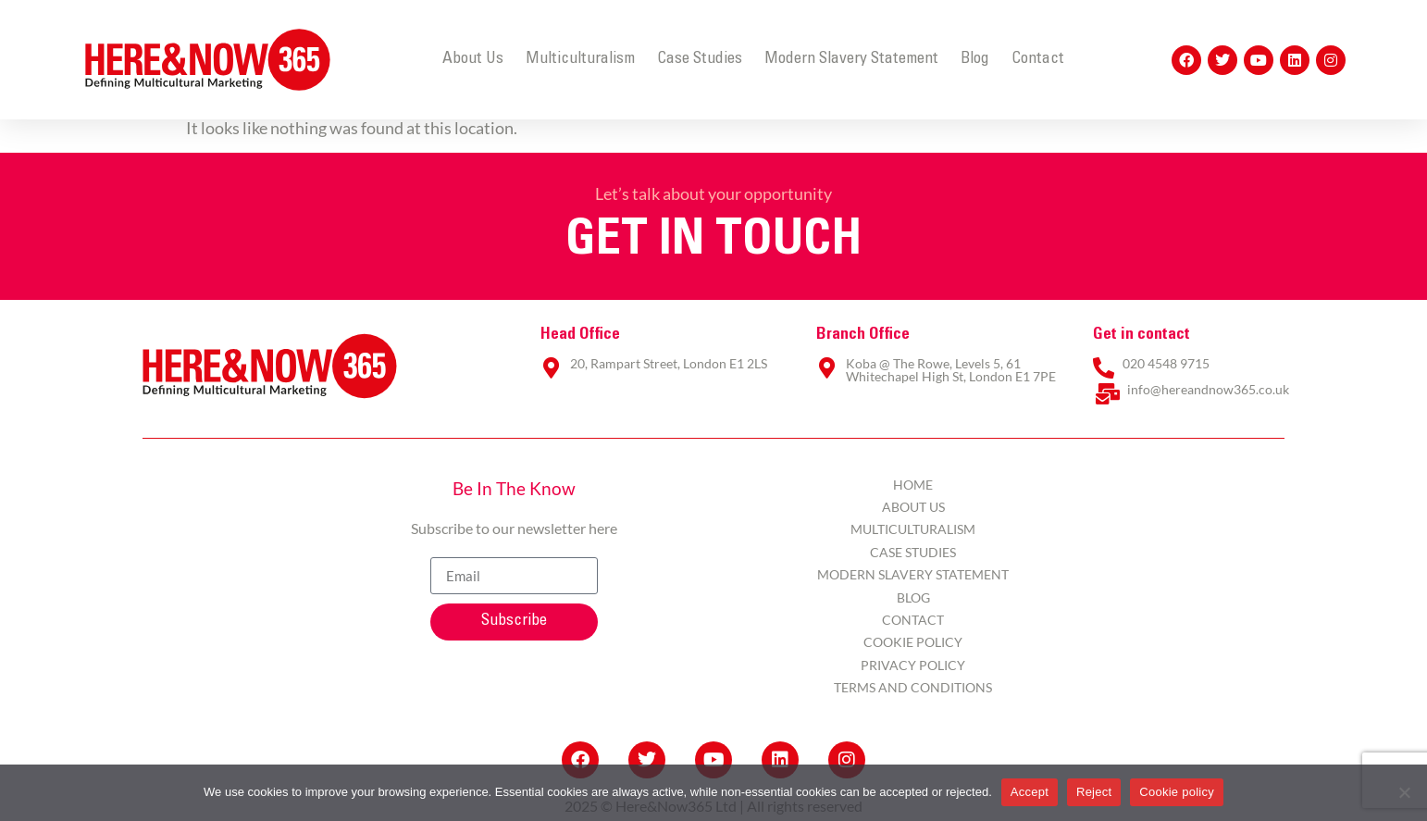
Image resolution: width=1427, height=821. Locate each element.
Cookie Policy (912, 642)
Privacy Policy (913, 665)
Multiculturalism (580, 59)
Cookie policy (1176, 792)
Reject (1093, 792)
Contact (1037, 59)
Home (913, 484)
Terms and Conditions (913, 687)
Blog (975, 59)
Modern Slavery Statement (851, 59)
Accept (1030, 792)
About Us (472, 59)
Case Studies (699, 59)
